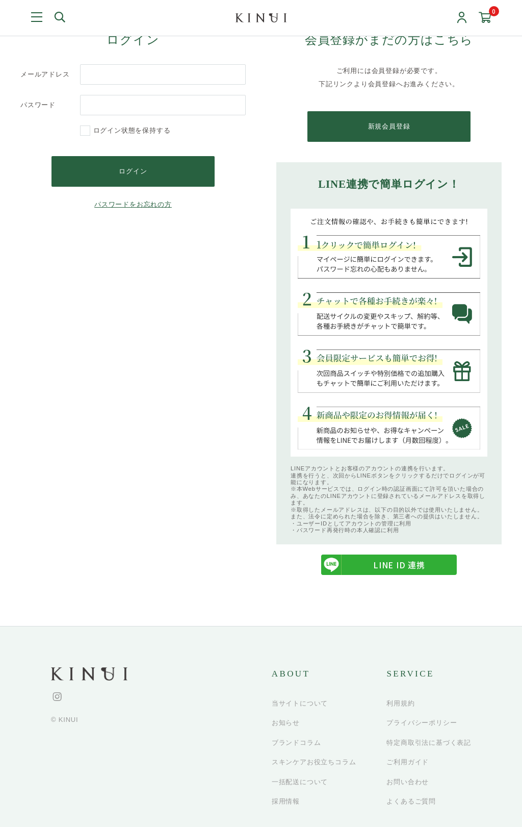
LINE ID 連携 (373, 565)
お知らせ (286, 723)
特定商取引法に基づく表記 (428, 742)
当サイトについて (300, 703)
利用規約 (400, 703)
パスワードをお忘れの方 (133, 204)
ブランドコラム (296, 742)
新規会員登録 (389, 126)
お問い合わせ (407, 782)
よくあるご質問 (411, 802)
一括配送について (300, 782)
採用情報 (286, 802)
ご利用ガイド (407, 762)
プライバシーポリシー (421, 723)
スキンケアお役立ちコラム (314, 762)
